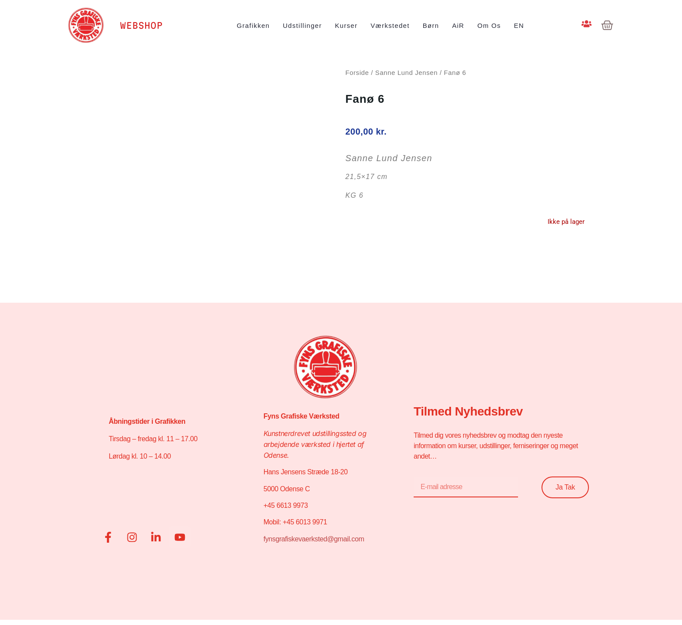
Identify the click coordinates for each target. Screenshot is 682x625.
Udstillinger (302, 25)
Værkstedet (390, 25)
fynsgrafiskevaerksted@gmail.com (314, 539)
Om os (489, 25)
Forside (357, 72)
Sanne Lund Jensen (406, 72)
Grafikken (253, 25)
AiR (458, 25)
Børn (431, 25)
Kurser (346, 25)
